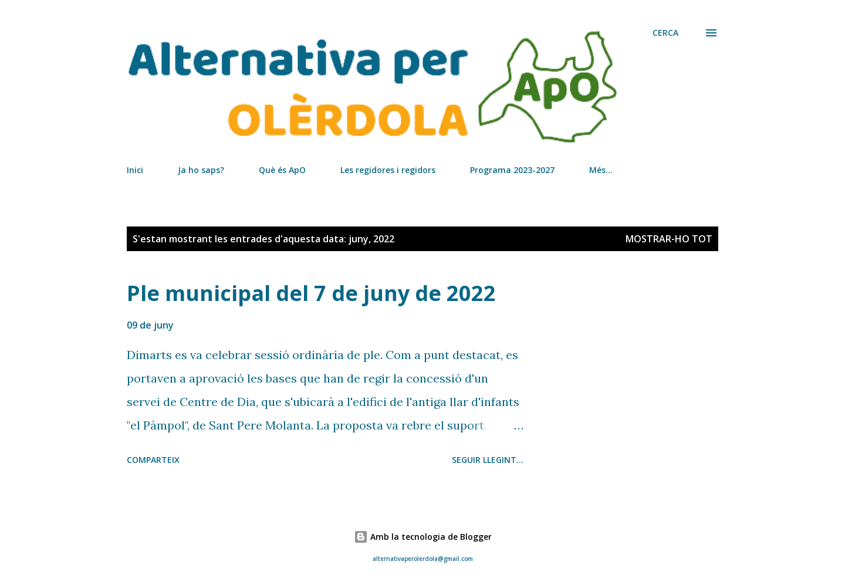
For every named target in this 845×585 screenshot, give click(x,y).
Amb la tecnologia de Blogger (423, 536)
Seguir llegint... (487, 459)
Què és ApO (282, 169)
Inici (135, 169)
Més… (601, 169)
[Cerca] (665, 33)
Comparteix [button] (153, 459)
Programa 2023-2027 (512, 169)
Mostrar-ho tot (669, 238)
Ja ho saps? (201, 169)
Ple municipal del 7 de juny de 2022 (311, 293)
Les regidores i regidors (387, 169)
